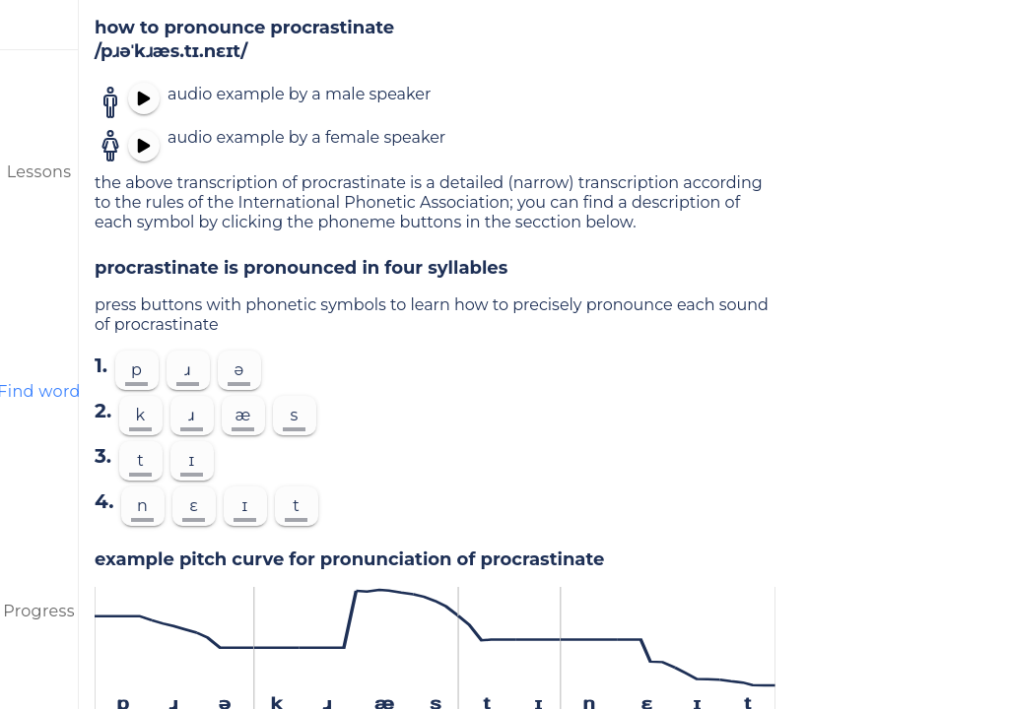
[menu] (39, 24)
